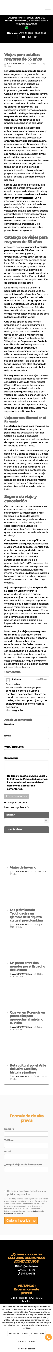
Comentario (11, 758)
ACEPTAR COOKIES (26, 1341)
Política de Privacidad (23, 779)
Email (7, 735)
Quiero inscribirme (20, 1221)
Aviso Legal (38, 776)
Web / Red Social (14, 746)
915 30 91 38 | (28, 33)
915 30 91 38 (28, 1273)
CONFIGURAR (37, 1333)
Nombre (9, 724)
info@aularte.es (27, 23)
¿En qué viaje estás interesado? (23, 1164)
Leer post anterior (15, 802)
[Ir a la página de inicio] (1, 7)
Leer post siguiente (16, 807)
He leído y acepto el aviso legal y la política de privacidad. (25, 1193)
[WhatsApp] (29, 37)
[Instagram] (35, 37)
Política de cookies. (26, 1349)
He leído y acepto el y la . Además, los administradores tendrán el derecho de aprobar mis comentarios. (27, 782)
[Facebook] (17, 37)
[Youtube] (23, 37)
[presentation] (21, 1182)
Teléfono (9, 1140)
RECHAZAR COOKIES (18, 1333)
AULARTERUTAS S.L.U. (17, 64)
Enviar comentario (16, 796)
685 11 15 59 (40, 33)
